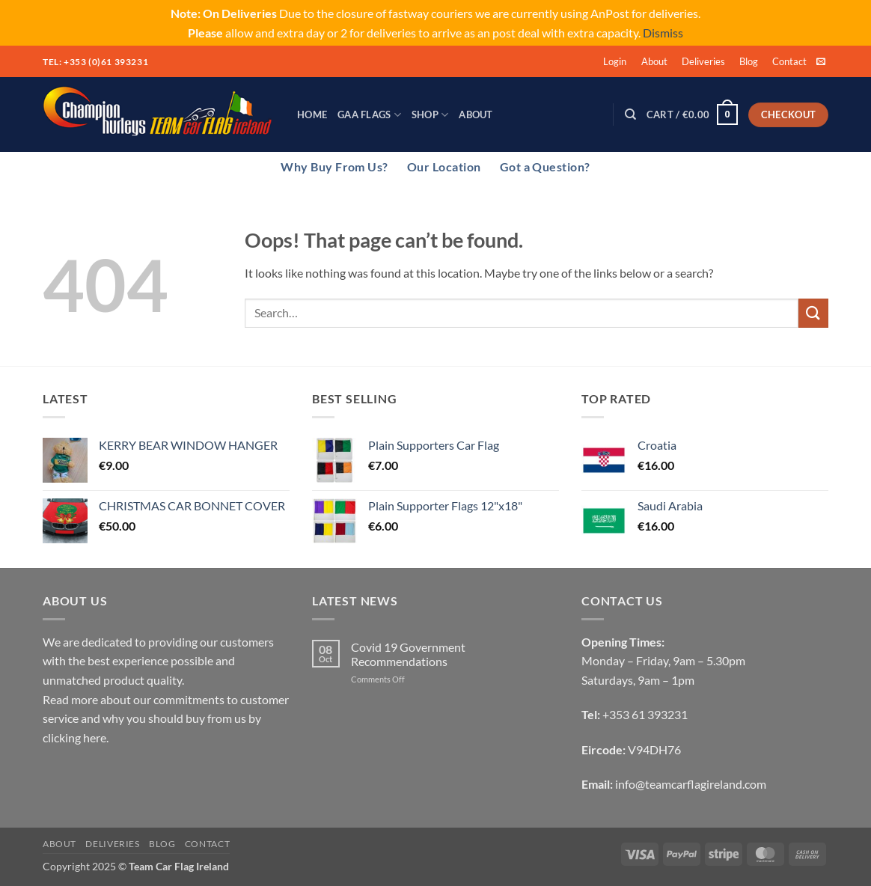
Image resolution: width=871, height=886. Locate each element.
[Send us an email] (820, 62)
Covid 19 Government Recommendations (408, 654)
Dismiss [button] (663, 32)
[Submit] (813, 313)
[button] (615, 61)
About (654, 61)
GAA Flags (369, 115)
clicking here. (76, 737)
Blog (748, 61)
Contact (789, 61)
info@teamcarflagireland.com (690, 784)
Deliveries (703, 61)
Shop (430, 115)
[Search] (630, 114)
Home (312, 114)
